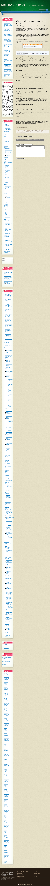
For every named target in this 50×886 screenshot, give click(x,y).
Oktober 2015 (6, 796)
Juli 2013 (5, 830)
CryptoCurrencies (8, 186)
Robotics (6, 182)
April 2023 (5, 708)
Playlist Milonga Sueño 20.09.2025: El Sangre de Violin (8, 44)
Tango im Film (7, 575)
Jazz (5, 212)
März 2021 (5, 719)
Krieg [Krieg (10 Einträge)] (8, 100)
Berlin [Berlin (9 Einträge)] (11, 85)
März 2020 (5, 733)
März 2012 (5, 850)
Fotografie (7, 194)
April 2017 (5, 774)
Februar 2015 (6, 806)
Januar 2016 (6, 792)
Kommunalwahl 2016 (8, 223)
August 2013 (6, 828)
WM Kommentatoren (8, 457)
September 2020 (6, 726)
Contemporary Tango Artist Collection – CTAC (8, 545)
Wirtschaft (36, 130)
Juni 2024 (5, 695)
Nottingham (7, 507)
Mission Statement (7, 463)
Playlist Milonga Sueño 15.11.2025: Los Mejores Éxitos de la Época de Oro (8, 35)
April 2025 (5, 685)
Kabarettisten (7, 367)
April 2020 (5, 731)
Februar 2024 (6, 700)
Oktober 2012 (6, 841)
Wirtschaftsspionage (8, 247)
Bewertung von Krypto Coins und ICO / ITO (8, 306)
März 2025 (5, 687)
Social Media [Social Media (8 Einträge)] (5, 107)
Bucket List (7, 482)
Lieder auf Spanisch (8, 368)
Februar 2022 (6, 713)
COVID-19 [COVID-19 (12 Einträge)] (9, 92)
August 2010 (6, 861)
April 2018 (5, 760)
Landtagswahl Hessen (8, 225)
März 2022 (5, 711)
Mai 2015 (5, 802)
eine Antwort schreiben (36, 131)
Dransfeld (6, 492)
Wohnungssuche (24, 127)
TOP (31, 884)
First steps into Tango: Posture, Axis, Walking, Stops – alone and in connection (9, 591)
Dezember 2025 (6, 677)
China (6, 167)
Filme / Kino (6, 157)
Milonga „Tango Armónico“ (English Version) (9, 551)
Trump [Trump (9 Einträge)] (4, 113)
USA (6, 172)
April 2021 (5, 718)
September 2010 (6, 860)
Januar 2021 (6, 721)
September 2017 (6, 769)
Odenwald (7, 177)
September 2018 (6, 755)
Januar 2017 (6, 777)
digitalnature (24, 883)
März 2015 (5, 805)
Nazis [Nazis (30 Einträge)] (5, 104)
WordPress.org (6, 648)
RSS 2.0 (27, 131)
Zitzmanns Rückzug (7, 50)
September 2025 (6, 680)
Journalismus (6, 204)
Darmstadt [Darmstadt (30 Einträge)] (7, 94)
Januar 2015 (6, 807)
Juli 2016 (5, 785)
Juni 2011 (5, 857)
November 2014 (6, 810)
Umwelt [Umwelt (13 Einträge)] (4, 114)
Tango (6, 214)
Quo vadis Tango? (7, 65)
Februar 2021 (6, 720)
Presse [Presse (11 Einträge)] (9, 106)
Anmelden (5, 644)
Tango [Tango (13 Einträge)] (5, 109)
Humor (5, 179)
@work (6, 124)
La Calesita (8, 599)
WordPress (31, 883)
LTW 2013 (6, 226)
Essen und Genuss (7, 148)
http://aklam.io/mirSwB (5, 881)
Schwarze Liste (7, 455)
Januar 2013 (6, 837)
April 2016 (5, 789)
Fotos (5, 161)
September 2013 (6, 827)
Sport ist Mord (6, 235)
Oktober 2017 (6, 767)
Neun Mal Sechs (13, 5)
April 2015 (5, 804)
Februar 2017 (6, 776)
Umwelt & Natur (8, 229)
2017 (6, 344)
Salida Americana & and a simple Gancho (9, 616)
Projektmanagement (8, 129)
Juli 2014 (5, 815)
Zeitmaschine (8, 439)
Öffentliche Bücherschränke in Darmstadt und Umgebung (10, 394)
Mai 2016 (5, 787)
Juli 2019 (5, 743)
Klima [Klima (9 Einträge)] (5, 100)
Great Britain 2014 (8, 500)
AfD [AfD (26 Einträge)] (4, 84)
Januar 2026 (6, 675)
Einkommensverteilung (9, 241)
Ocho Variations (9, 604)
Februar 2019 (6, 749)
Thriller (6, 137)
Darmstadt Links (9, 376)
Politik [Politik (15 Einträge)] (4, 106)
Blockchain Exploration (7, 292)
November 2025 (6, 678)
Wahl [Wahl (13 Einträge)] (8, 115)
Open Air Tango (9, 560)
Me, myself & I (7, 128)
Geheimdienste (7, 221)
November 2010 (6, 858)
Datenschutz (6, 146)
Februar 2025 (6, 688)
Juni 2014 (5, 816)
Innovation (5, 180)
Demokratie (7, 220)
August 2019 (6, 741)
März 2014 (5, 820)
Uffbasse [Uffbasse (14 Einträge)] (10, 113)
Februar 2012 (6, 851)
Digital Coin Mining (8, 324)
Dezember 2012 (6, 838)
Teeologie (6, 456)
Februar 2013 (6, 836)
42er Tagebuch (7, 478)
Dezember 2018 (6, 751)
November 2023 (6, 703)
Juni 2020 (5, 729)
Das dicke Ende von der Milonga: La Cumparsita (8, 281)
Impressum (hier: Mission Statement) (23, 871)
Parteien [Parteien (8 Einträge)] (4, 105)
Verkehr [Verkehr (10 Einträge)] (4, 115)
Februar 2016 (6, 791)
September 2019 (6, 740)
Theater (6, 200)
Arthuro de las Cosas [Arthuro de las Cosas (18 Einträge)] (7, 84)
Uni (5, 134)
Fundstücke (8, 403)
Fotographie (7, 493)
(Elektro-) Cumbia (9, 443)
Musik (5, 209)
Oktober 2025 (6, 679)
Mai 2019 (5, 745)
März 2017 (5, 775)
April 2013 (5, 833)
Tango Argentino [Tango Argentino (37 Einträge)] (7, 110)
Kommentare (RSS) (27, 884)
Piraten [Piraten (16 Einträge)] (10, 105)
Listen (5, 347)
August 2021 (6, 715)
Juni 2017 (5, 771)
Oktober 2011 (6, 856)
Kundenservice (7, 245)
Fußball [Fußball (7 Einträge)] (11, 96)
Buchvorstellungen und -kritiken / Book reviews (9, 372)
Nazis (6, 228)
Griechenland (7, 170)
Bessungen (7, 141)
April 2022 (5, 710)
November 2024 (6, 692)
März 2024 (5, 699)
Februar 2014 (6, 821)
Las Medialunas (9, 600)
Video (6, 202)
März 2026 (5, 673)
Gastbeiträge (7, 125)
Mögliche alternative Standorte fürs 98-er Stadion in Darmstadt (9, 530)
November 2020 (6, 724)
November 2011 (6, 855)
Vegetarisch (8, 155)
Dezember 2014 (6, 809)
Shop (6, 508)
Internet (5, 184)
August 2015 (6, 799)
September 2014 (6, 812)
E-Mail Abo (7, 467)
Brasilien (6, 166)
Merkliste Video (9, 362)
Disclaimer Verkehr (8, 466)
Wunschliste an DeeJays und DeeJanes (7, 460)
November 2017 (6, 766)
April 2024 (5, 698)
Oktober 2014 (6, 811)
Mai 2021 (5, 716)
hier (3, 877)
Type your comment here (30, 153)
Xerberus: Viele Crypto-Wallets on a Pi (8, 339)
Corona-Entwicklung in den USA (8, 489)
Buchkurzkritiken (9, 350)
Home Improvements (8, 126)
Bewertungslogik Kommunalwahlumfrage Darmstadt (12, 524)
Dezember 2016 (6, 779)
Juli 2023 (5, 705)
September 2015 (6, 797)
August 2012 (6, 843)
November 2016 (6, 780)
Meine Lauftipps (9, 480)
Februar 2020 (6, 734)
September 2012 (6, 842)
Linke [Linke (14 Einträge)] (6, 101)
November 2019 (6, 738)
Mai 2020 (5, 730)
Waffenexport (7, 233)
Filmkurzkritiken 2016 (8, 345)
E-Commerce (7, 187)
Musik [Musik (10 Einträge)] (11, 102)
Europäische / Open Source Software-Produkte (8, 356)
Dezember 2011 (6, 853)
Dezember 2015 (6, 794)
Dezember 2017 (6, 765)
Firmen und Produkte (8, 244)
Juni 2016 (5, 786)
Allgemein (5, 122)
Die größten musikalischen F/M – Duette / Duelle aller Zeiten (8, 447)
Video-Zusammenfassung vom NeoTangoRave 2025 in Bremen (8, 58)
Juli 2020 (5, 728)
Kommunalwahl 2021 (8, 142)
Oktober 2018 (6, 754)
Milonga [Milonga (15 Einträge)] (5, 102)
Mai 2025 (5, 684)
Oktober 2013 (6, 826)
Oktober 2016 (6, 781)
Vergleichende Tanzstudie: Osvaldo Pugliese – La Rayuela (7, 23)
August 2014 (6, 814)
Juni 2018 (5, 759)
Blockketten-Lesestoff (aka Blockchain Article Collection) (8, 319)
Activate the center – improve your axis (9, 581)
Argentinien (7, 165)
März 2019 (5, 748)
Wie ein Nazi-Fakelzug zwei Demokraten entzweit (7, 48)
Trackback (44, 131)
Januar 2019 (6, 750)
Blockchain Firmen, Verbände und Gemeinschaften (8, 315)
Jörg (4, 283)
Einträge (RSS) (21, 884)
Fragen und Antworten (6, 661)
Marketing (7, 246)
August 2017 (6, 770)
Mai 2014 (5, 817)
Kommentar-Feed (7, 646)
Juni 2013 (5, 831)
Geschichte (5, 174)
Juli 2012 (5, 845)
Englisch (5, 147)
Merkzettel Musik (9, 450)
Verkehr (5, 237)
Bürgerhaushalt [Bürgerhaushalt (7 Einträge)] (5, 89)
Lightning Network (8, 330)
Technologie (8, 434)
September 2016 (6, 782)
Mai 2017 (5, 772)
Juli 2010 (5, 862)
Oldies (6, 213)
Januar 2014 (6, 822)
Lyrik (6, 196)
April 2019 (5, 746)
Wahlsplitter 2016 (8, 515)
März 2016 (5, 790)
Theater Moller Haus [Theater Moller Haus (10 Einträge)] (8, 112)
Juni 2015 (5, 801)
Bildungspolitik (6, 131)
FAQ (5, 468)
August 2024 (6, 694)
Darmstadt (33, 130)
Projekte (5, 477)
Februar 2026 (6, 674)
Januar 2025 (6, 689)
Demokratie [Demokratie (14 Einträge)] (5, 95)
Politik (5, 219)
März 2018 (5, 761)
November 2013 (6, 825)
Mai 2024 (5, 697)
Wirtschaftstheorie (8, 249)
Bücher (5, 136)
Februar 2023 (6, 709)
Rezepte (6, 153)
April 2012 (5, 848)
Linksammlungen (8, 369)
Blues (6, 210)
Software (6, 189)
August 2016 (6, 784)
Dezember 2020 (6, 723)
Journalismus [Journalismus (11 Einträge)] (8, 99)
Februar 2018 (6, 762)
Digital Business (7, 240)
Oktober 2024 (6, 693)
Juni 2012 (5, 846)
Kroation (6, 171)
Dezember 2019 (6, 736)
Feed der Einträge (7, 645)
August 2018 (6, 756)
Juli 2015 (5, 800)
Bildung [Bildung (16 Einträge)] (5, 86)
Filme (6, 358)
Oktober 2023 (6, 704)
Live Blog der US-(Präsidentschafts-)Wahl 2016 (10, 512)
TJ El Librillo (7, 624)
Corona (6, 483)
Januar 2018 (6, 764)
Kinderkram (6, 205)
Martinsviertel (7, 144)
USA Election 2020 (8, 509)
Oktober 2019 (6, 739)
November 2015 (6, 795)
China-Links (8, 375)
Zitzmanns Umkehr (7, 33)
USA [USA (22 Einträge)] (10, 114)
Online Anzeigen (30, 32)
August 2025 (6, 682)
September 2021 (6, 714)
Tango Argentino (6, 236)
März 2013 (5, 835)
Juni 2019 (5, 744)
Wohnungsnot (20, 127)
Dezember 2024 (6, 690)
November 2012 (6, 840)
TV (5, 159)
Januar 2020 (6, 735)
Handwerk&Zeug (9, 411)
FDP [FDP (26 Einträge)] (6, 96)
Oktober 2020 (6, 725)
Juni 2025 (5, 683)
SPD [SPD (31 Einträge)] (10, 108)
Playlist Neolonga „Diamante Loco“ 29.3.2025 (7, 75)
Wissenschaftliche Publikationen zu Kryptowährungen (8, 335)
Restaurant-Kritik (8, 152)
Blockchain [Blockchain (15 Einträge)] (9, 87)
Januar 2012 (6, 852)
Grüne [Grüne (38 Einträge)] (5, 98)
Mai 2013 (5, 832)
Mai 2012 (5, 847)
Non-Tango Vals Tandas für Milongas (9, 627)
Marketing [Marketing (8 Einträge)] (11, 101)
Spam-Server (7, 475)
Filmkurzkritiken (6, 342)
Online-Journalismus (8, 188)
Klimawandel (6, 206)
